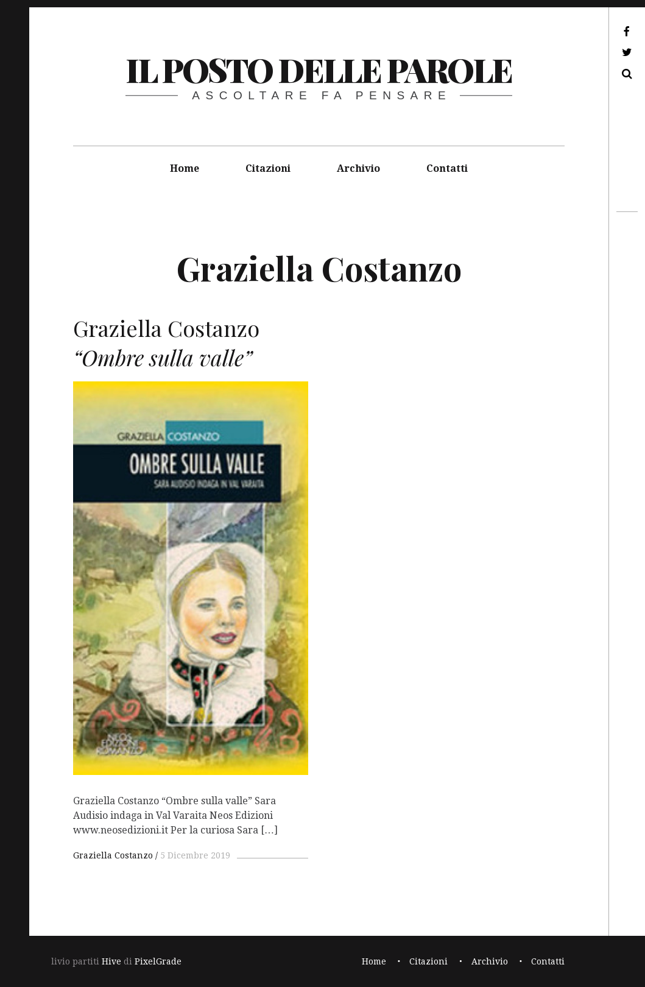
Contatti (447, 168)
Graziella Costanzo (113, 855)
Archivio (358, 168)
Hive (111, 961)
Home (184, 168)
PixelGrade (158, 961)
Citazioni (268, 168)
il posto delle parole (318, 69)
